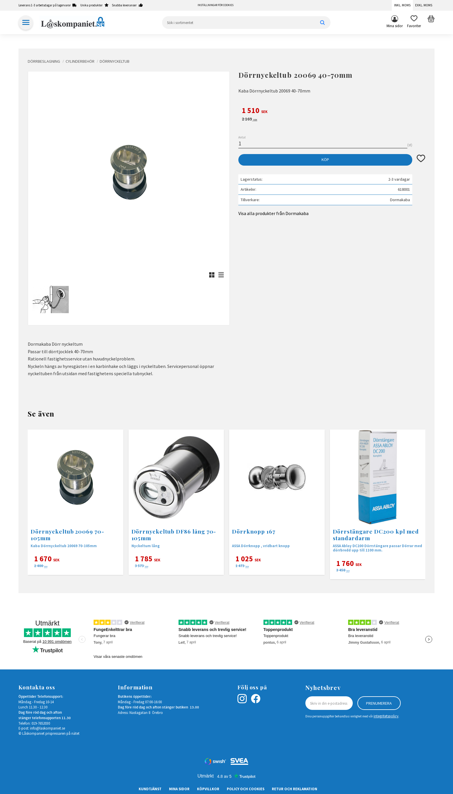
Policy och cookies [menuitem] (245, 788)
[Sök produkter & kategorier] (246, 22)
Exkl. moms (423, 5)
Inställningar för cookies (215, 5)
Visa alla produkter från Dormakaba (273, 213)
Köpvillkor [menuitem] (208, 788)
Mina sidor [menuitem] (395, 25)
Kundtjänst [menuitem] (150, 788)
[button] (414, 22)
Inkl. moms (402, 5)
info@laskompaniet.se (47, 728)
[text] (332, 111)
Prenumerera (379, 703)
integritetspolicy (386, 716)
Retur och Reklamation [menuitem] (294, 788)
